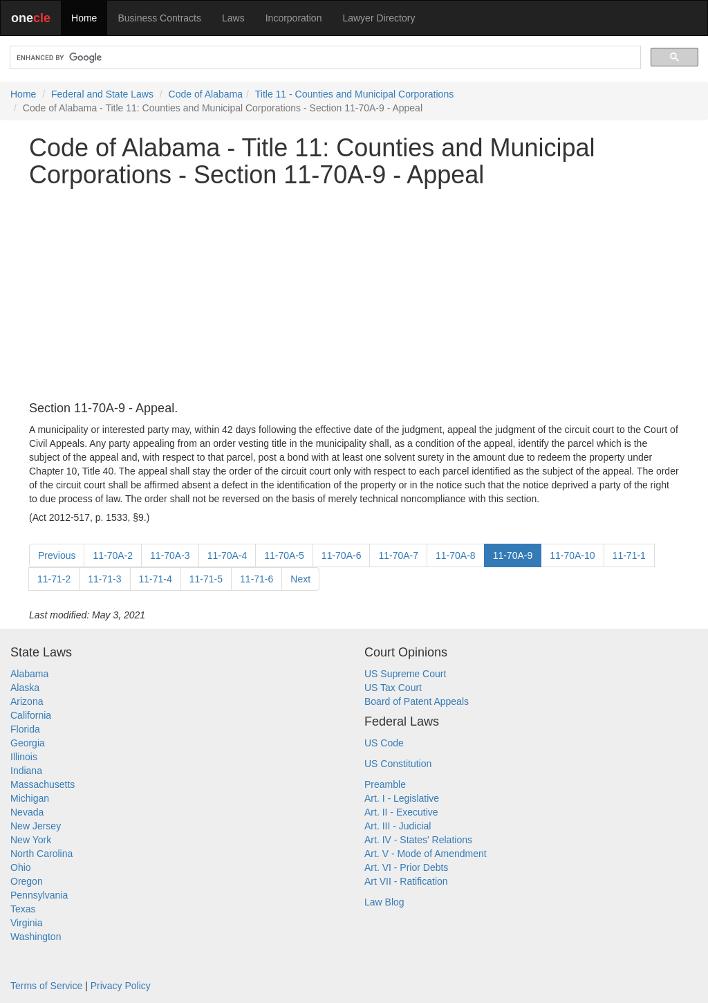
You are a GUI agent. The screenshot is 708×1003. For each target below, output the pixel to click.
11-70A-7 (398, 555)
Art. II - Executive (401, 812)
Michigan (29, 798)
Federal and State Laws (102, 94)
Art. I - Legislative (401, 798)
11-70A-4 (227, 555)
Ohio (20, 867)
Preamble (385, 784)
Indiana (26, 770)
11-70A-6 (342, 555)
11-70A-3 (170, 555)
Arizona (26, 701)
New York (30, 839)
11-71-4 (155, 579)
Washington (35, 936)
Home (84, 18)
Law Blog (384, 902)
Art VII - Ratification (406, 881)
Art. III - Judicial (397, 825)
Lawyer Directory (378, 18)
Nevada (27, 812)
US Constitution (397, 763)
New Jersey (35, 825)
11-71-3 (104, 579)
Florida (25, 729)
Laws (233, 18)
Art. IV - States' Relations (418, 839)
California (30, 715)
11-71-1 (629, 555)
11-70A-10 (572, 555)
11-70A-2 (113, 555)
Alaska (24, 687)
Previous (56, 555)
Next (300, 579)
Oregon (26, 881)
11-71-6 (256, 579)
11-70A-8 (456, 555)
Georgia (27, 742)
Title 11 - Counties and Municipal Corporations (354, 94)
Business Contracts (159, 18)
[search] (324, 58)
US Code (384, 742)
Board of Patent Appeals (416, 701)
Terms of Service (46, 985)
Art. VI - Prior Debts (406, 867)
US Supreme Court (405, 673)
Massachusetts (42, 784)
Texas (23, 908)
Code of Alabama (206, 94)
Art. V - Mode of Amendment (425, 853)
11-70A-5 (284, 555)
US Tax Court (393, 687)
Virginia (26, 922)
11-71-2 (54, 579)
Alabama (29, 673)
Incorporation (294, 18)
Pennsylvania (39, 895)
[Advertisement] (354, 295)
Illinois (23, 756)
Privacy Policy (121, 985)
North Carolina (41, 853)
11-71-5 (206, 579)
